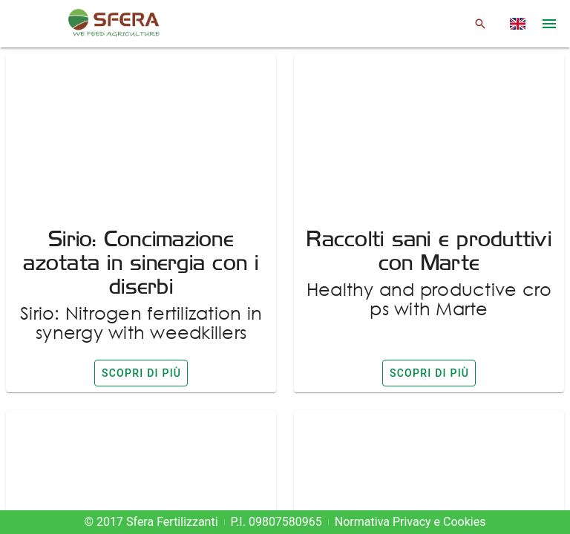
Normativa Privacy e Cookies (410, 522)
